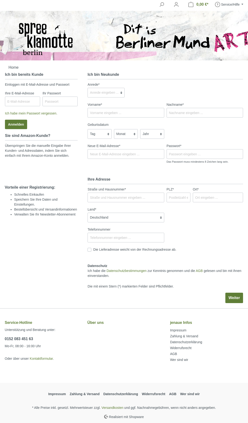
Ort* (196, 189)
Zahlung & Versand (184, 336)
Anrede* (94, 84)
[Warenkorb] (198, 4)
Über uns (95, 323)
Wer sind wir (179, 360)
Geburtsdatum (98, 125)
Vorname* (95, 104)
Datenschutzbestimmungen (127, 271)
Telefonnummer (99, 229)
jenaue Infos (181, 323)
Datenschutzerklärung (186, 342)
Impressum (178, 330)
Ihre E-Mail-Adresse (19, 93)
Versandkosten (112, 408)
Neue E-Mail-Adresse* (104, 146)
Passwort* (174, 146)
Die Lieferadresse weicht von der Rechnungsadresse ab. (134, 249)
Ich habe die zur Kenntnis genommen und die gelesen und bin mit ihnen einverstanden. (164, 273)
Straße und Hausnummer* (107, 189)
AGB (199, 271)
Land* (92, 209)
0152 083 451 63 (19, 339)
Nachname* (175, 104)
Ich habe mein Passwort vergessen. (31, 113)
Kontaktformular (41, 358)
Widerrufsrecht (181, 348)
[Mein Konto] (176, 4)
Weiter (234, 298)
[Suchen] (161, 4)
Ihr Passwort (51, 93)
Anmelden (16, 124)
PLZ (170, 189)
